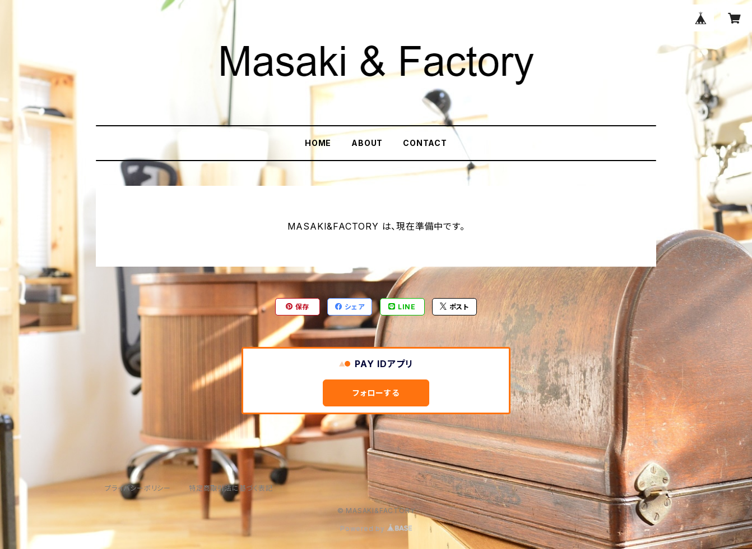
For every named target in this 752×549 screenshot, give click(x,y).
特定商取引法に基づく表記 (231, 488)
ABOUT (367, 143)
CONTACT (425, 143)
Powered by (376, 528)
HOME (318, 143)
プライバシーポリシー (138, 488)
